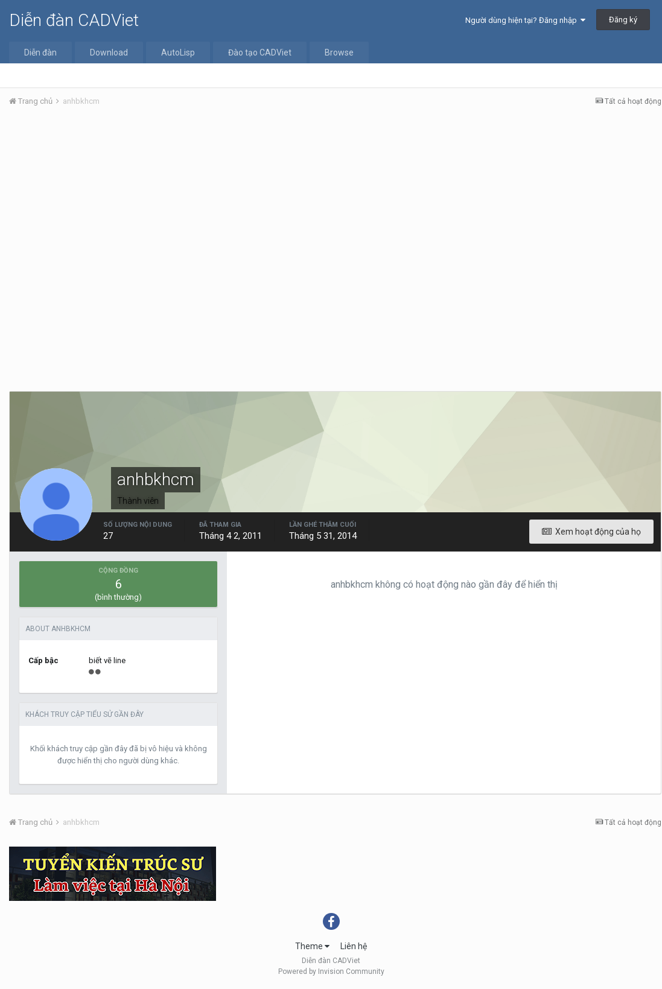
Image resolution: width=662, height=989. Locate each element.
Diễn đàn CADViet (74, 20)
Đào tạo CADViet (259, 52)
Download (109, 52)
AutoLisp (178, 52)
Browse (339, 52)
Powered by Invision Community (331, 971)
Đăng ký (623, 19)
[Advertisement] (335, 206)
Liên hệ (353, 946)
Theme (312, 946)
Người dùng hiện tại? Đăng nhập (525, 20)
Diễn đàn (40, 52)
